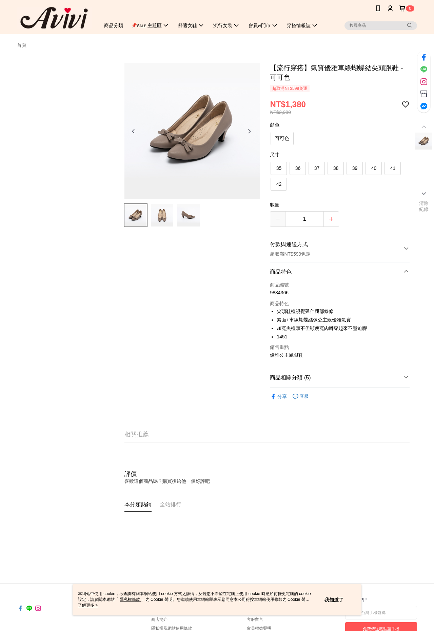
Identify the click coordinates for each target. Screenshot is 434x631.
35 (279, 168)
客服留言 (255, 619)
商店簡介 (159, 619)
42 (279, 184)
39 (355, 168)
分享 (278, 396)
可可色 (282, 138)
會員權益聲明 (259, 628)
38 (336, 168)
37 (317, 168)
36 (298, 168)
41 (393, 168)
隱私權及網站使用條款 (171, 628)
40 (374, 168)
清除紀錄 (424, 206)
